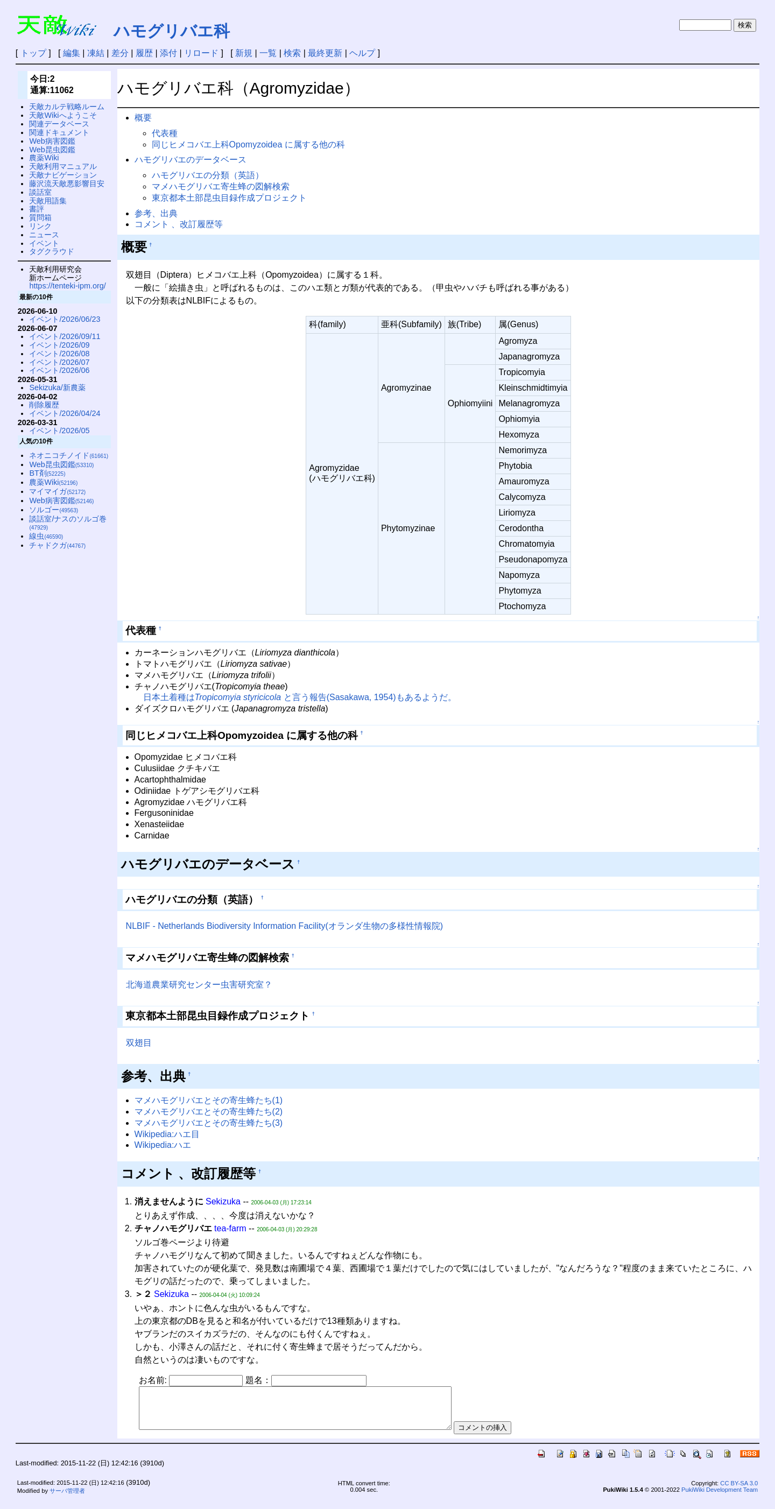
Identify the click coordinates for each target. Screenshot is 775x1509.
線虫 (46, 536)
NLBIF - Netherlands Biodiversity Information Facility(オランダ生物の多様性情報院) (284, 925)
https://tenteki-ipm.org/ (67, 285)
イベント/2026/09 (59, 345)
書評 (36, 209)
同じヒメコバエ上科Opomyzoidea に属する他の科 (248, 144)
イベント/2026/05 (59, 430)
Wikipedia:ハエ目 (167, 1134)
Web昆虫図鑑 (52, 149)
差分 (120, 53)
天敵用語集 (48, 200)
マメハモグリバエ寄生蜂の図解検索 (221, 186)
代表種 (165, 133)
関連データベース (59, 123)
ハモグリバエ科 (172, 31)
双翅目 (139, 1042)
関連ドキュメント (59, 132)
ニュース (44, 234)
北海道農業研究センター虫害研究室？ (199, 984)
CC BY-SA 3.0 (739, 1491)
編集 (71, 53)
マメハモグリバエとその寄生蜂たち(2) (209, 1111)
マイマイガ (57, 491)
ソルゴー (53, 509)
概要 (143, 117)
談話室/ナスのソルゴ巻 (68, 522)
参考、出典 (156, 213)
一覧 (268, 53)
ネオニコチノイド (68, 455)
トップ (33, 53)
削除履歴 (44, 404)
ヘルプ (362, 53)
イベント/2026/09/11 (64, 336)
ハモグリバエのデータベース (190, 159)
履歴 (144, 53)
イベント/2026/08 (59, 353)
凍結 (95, 53)
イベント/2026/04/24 (64, 413)
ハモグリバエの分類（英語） (208, 175)
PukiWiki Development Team (719, 1497)
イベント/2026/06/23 (64, 319)
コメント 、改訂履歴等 (179, 224)
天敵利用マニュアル (63, 166)
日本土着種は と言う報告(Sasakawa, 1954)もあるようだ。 (299, 697)
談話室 (40, 192)
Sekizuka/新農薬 (57, 387)
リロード (201, 53)
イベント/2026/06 (59, 370)
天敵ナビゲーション (63, 175)
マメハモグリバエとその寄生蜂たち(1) (209, 1100)
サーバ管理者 (67, 1499)
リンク (40, 226)
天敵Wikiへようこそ (62, 115)
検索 (292, 53)
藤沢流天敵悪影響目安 (66, 183)
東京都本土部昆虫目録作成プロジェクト (229, 197)
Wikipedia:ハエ (163, 1145)
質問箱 (40, 217)
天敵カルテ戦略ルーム (66, 106)
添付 (168, 53)
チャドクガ (57, 545)
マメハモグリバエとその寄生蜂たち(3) (209, 1122)
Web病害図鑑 (52, 141)
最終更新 (325, 53)
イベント (44, 243)
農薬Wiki (44, 157)
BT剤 (47, 473)
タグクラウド (51, 251)
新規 (243, 53)
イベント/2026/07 (59, 362)
